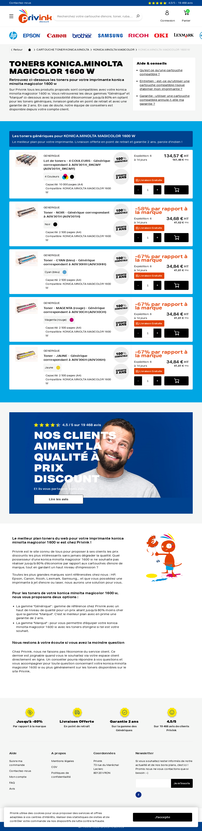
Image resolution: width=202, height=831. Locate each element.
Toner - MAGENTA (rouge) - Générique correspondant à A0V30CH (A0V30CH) (75, 310)
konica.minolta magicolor (115, 50)
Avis (12, 788)
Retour (17, 49)
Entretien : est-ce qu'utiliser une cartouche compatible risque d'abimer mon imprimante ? (165, 85)
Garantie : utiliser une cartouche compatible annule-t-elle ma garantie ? (165, 100)
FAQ (12, 782)
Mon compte (17, 777)
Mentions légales (62, 761)
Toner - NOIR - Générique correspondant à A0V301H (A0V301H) (76, 214)
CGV (54, 767)
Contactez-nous (20, 3)
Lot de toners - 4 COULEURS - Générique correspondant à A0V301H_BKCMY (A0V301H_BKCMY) (77, 165)
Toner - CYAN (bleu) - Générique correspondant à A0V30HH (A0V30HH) (75, 262)
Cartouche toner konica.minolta (64, 50)
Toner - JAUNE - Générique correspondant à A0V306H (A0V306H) (74, 358)
